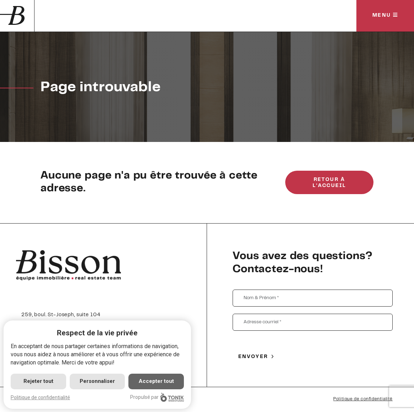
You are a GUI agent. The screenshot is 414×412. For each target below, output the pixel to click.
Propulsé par (157, 397)
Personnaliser (97, 381)
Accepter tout (156, 381)
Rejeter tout (38, 381)
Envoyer (253, 357)
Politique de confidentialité (363, 399)
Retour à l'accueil (329, 183)
